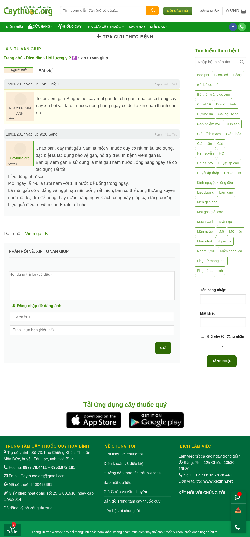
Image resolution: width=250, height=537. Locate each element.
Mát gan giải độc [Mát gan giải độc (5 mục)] (210, 212)
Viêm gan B (36, 233)
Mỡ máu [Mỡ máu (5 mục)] (235, 231)
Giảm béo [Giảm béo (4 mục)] (233, 134)
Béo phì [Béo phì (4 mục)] (203, 75)
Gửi (163, 348)
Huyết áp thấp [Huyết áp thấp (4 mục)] (208, 173)
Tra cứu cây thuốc (105, 26)
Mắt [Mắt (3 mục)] (221, 231)
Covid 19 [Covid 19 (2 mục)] (204, 104)
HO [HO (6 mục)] (221, 153)
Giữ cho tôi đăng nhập (225, 336)
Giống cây (70, 27)
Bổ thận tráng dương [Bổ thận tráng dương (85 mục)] (213, 94)
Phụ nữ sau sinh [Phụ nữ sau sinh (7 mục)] (210, 271)
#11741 (171, 84)
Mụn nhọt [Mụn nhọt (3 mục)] (204, 241)
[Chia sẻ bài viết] (237, 511)
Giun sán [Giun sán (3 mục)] (232, 124)
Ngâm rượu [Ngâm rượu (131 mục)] (206, 251)
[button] (209, 11)
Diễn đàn (159, 26)
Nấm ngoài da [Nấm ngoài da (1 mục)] (231, 251)
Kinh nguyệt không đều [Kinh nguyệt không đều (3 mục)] (215, 183)
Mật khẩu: (208, 313)
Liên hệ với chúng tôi (122, 511)
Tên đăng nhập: (213, 290)
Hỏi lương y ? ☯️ (61, 58)
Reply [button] (158, 84)
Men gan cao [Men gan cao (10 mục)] (207, 202)
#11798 (171, 134)
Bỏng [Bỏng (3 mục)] (237, 75)
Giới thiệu (14, 27)
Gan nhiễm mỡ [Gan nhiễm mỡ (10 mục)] (208, 124)
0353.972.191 (63, 467)
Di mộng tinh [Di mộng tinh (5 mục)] (226, 104)
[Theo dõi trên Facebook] (233, 27)
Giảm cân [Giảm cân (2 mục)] (204, 144)
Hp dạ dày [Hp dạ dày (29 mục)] (205, 163)
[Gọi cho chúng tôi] (242, 27)
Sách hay (137, 27)
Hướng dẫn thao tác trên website (132, 473)
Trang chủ (13, 58)
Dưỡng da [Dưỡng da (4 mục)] (205, 114)
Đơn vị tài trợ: (206, 481)
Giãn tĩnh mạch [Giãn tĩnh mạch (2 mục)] (209, 134)
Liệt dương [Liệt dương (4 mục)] (205, 192)
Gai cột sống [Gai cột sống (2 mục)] (228, 114)
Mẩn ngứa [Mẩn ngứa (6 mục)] (205, 231)
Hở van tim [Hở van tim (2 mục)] (232, 173)
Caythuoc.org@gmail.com (43, 476)
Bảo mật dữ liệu (118, 482)
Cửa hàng (40, 27)
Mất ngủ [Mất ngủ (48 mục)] (225, 222)
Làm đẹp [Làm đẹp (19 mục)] (226, 192)
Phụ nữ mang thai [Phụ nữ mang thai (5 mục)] (211, 261)
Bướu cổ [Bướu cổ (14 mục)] (221, 75)
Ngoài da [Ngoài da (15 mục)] (224, 241)
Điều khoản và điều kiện (125, 464)
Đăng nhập (221, 361)
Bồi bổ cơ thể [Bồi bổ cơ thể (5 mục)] (207, 85)
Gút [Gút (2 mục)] (220, 144)
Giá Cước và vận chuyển (125, 492)
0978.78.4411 (35, 467)
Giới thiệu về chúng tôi (123, 454)
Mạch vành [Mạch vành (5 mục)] (205, 222)
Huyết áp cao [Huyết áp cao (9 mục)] (228, 163)
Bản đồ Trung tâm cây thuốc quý (132, 501)
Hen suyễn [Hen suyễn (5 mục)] (205, 153)
